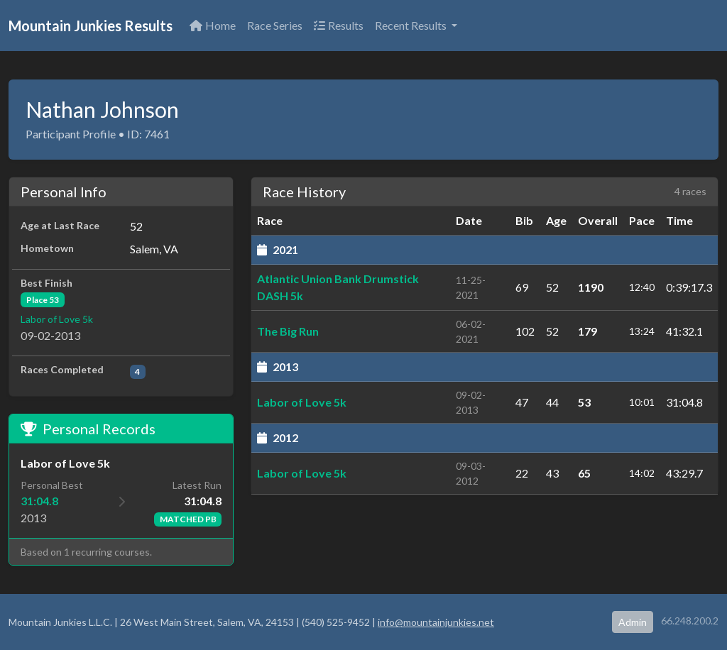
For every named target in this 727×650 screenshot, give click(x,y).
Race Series (274, 25)
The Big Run (288, 331)
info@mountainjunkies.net (436, 622)
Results (339, 25)
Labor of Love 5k (57, 319)
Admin (632, 622)
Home (213, 25)
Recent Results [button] (412, 25)
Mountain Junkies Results (91, 25)
